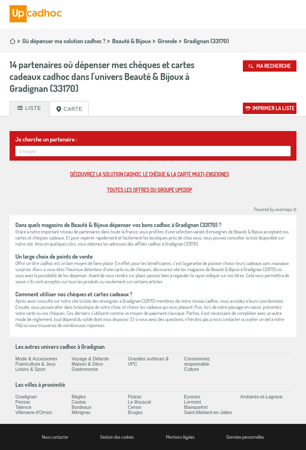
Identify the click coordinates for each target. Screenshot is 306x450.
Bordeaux (82, 407)
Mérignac (81, 412)
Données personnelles (245, 437)
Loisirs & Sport (30, 369)
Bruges (135, 412)
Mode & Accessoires (36, 358)
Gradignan (26, 396)
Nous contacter (55, 437)
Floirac (135, 396)
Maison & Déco (87, 364)
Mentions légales (180, 437)
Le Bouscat (139, 402)
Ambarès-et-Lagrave (261, 396)
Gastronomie (85, 369)
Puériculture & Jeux (35, 364)
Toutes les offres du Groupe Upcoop (149, 190)
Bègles (79, 396)
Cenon (134, 407)
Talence (23, 407)
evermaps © (285, 209)
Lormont (192, 402)
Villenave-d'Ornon (33, 412)
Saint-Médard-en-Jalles (208, 412)
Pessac (22, 402)
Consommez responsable (197, 361)
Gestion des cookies (117, 437)
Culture (191, 369)
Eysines (192, 396)
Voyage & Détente (90, 358)
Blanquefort (196, 407)
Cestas (79, 402)
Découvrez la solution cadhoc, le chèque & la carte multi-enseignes (149, 174)
